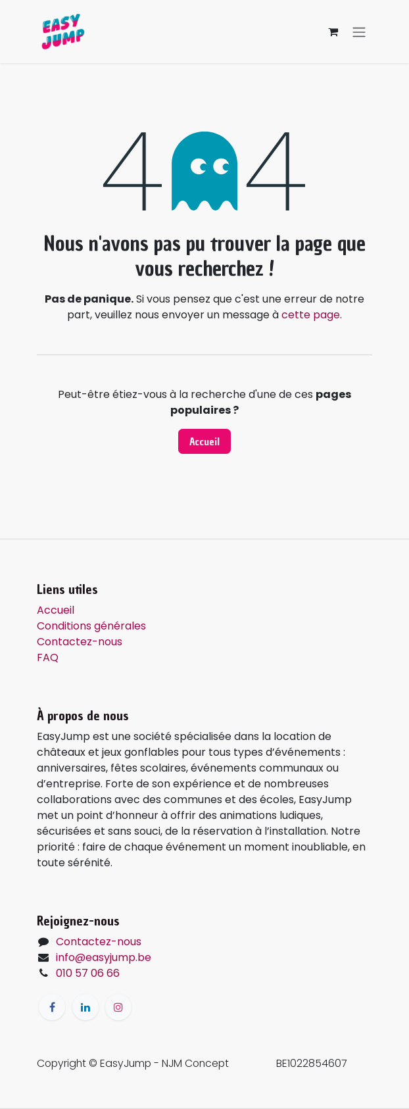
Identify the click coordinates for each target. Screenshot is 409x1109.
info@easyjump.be (103, 957)
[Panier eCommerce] (333, 31)
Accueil (204, 441)
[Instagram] (118, 1007)
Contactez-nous (79, 641)
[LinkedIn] (85, 1007)
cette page (310, 314)
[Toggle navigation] (359, 31)
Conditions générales (91, 625)
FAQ (48, 657)
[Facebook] (52, 1007)
